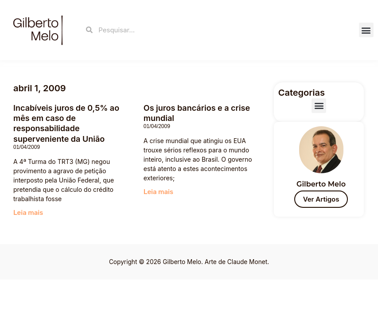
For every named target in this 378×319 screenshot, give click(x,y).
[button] (366, 30)
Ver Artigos (321, 199)
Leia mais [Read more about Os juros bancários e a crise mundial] (158, 192)
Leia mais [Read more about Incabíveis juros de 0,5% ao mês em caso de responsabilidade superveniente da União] (28, 213)
